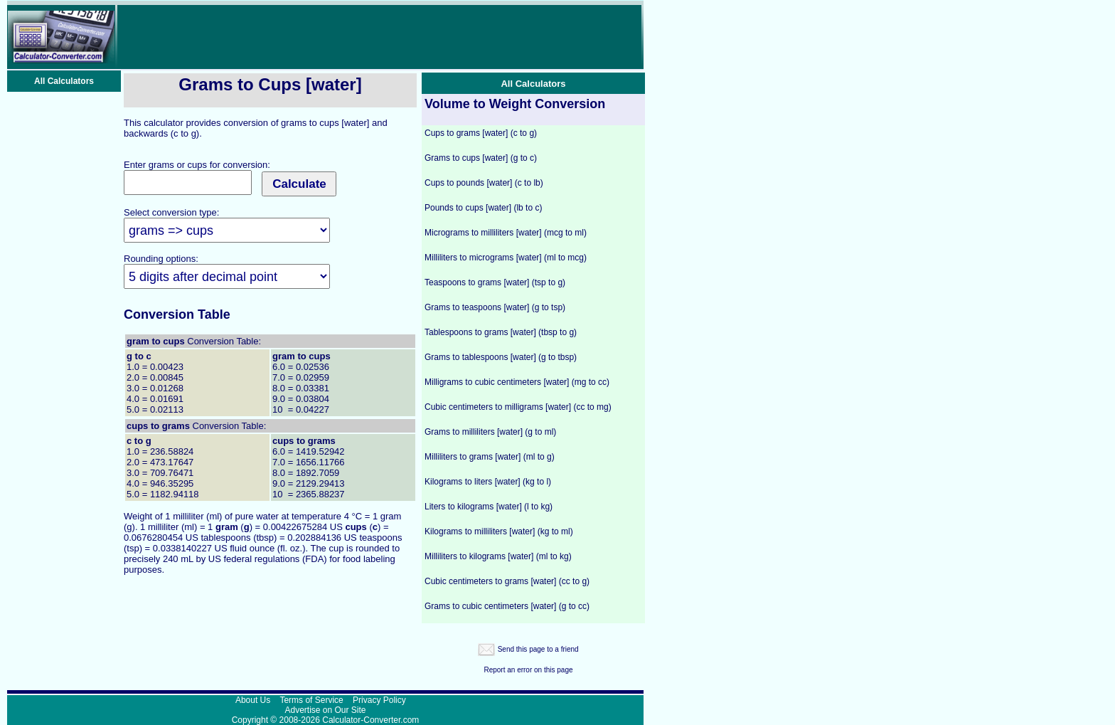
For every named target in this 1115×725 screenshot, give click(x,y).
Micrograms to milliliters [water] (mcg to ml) (506, 233)
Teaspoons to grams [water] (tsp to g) (495, 282)
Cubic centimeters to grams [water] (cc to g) (507, 581)
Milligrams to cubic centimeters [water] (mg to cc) (517, 382)
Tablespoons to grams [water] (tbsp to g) (501, 332)
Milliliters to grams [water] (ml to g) (490, 457)
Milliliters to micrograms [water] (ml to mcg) (506, 258)
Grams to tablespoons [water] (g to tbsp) (501, 357)
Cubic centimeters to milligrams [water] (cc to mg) (518, 407)
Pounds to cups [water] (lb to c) (483, 208)
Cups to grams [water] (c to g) (481, 133)
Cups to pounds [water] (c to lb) (484, 183)
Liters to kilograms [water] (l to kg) (489, 507)
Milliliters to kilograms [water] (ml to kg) (498, 556)
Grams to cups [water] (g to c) (481, 158)
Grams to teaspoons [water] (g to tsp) (495, 307)
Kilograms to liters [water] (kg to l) (488, 482)
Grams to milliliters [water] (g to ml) (490, 432)
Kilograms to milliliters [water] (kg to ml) (499, 531)
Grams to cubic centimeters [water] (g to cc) (507, 606)
